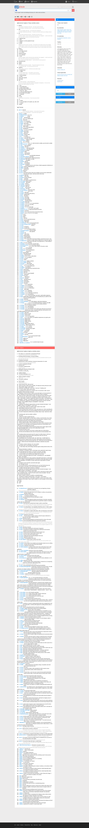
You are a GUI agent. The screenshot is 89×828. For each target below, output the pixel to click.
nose (20, 170)
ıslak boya (26, 175)
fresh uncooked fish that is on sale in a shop (31, 645)
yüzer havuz (27, 233)
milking (21, 167)
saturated (61, 29)
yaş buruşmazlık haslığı (35, 335)
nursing (21, 538)
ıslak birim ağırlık (32, 230)
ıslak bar (27, 140)
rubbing (21, 285)
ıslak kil (24, 215)
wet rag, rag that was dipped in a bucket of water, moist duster (36, 626)
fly (20, 136)
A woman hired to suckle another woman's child (32, 533)
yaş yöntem (32, 316)
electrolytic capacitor (24, 156)
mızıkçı (28, 116)
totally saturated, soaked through (32, 712)
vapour (21, 330)
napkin (21, 123)
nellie (21, 664)
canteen (21, 621)
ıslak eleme (28, 182)
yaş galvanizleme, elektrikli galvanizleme (32, 157)
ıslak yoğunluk (32, 231)
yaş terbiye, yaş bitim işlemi (33, 243)
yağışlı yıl (25, 339)
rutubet (21, 100)
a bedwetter (24, 780)
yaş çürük (26, 283)
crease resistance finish (25, 224)
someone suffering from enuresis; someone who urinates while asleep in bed (37, 785)
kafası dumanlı (24, 51)
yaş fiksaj (29, 285)
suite (20, 127)
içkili (20, 39)
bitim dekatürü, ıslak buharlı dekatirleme (39, 301)
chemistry (22, 499)
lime (21, 251)
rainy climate (26, 625)
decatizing (22, 150)
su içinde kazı (26, 227)
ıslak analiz (27, 205)
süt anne (26, 258)
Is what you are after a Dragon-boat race (26, 416)
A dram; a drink (22, 402)
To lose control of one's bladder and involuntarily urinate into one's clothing (38, 543)
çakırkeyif (23, 54)
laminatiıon (22, 250)
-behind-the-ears (23, 571)
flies (20, 518)
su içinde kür (26, 226)
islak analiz (27, 202)
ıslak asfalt (31, 206)
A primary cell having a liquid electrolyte (30, 624)
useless (68, 30)
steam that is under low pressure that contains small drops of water (38, 691)
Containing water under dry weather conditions (28, 414)
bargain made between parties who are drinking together (35, 608)
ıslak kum (29, 124)
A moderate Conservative (23, 360)
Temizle (69, 93)
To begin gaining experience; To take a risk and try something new (39, 734)
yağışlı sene (30, 337)
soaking (21, 748)
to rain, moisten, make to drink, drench (27, 389)
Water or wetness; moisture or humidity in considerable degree (31, 475)
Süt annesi (26, 195)
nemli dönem (31, 287)
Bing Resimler (59, 81)
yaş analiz (32, 204)
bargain (21, 608)
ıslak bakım (33, 224)
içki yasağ (21, 79)
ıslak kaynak (30, 333)
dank (58, 33)
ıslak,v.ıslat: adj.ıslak (23, 77)
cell (20, 214)
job (20, 520)
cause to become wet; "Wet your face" (26, 384)
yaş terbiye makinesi (36, 245)
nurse (21, 137)
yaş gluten (28, 121)
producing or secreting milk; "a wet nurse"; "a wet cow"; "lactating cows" (32, 388)
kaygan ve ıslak (29, 139)
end (20, 515)
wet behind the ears (60, 31)
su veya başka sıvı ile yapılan (24, 92)
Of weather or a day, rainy (23, 370)
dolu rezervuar (28, 187)
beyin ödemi (26, 132)
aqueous (66, 31)
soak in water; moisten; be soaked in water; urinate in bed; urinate (32, 406)
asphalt (21, 207)
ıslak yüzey (27, 312)
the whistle (22, 188)
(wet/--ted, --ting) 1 (23, 90)
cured (21, 225)
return (21, 180)
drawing (21, 151)
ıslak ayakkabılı (28, 199)
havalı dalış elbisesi (30, 127)
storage (21, 302)
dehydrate (59, 39)
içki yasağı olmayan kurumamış (25, 89)
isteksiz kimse (22, 70)
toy (31, 114)
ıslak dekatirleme (29, 149)
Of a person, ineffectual (23, 379)
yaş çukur (26, 275)
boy (20, 495)
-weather (21, 574)
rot (20, 284)
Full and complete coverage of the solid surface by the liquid (34, 802)
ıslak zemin (25, 119)
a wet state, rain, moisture (30, 761)
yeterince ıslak (27, 134)
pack (21, 269)
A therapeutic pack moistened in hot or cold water (36, 678)
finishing (22, 243)
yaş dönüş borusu (27, 279)
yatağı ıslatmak (27, 318)
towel (21, 191)
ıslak (19, 29)
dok (25, 232)
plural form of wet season (29, 545)
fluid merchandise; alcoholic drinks (30, 654)
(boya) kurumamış (22, 53)
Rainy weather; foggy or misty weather (26, 386)
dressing (21, 154)
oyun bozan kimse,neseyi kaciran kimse (35, 211)
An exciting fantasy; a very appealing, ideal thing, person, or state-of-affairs (38, 506)
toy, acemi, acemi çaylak (34, 208)
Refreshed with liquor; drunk (24, 429)
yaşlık (20, 95)
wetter (20, 753)
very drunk (21, 415)
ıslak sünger (26, 289)
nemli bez (25, 218)
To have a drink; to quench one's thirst (33, 539)
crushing (21, 147)
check (21, 498)
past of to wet (25, 778)
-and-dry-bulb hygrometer (25, 566)
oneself (21, 263)
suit (20, 126)
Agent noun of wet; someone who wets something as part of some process (36, 754)
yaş (19, 33)
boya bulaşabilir (31, 273)
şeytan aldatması (27, 237)
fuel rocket (22, 246)
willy (20, 561)
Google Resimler (60, 80)
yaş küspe (26, 178)
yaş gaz (30, 247)
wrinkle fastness (23, 336)
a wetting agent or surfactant (27, 781)
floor (20, 120)
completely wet (33, 711)
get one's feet (22, 734)
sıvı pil (24, 214)
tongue (21, 326)
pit (20, 276)
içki (20, 85)
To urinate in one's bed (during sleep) (34, 556)
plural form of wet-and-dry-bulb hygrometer (40, 570)
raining (68, 29)
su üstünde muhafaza (32, 305)
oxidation (22, 267)
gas (20, 247)
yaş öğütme (28, 160)
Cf (24, 670)
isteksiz (21, 103)
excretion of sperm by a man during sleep (32, 641)
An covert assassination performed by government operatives (34, 520)
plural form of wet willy (28, 560)
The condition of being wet (28, 752)
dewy (60, 33)
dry (57, 37)
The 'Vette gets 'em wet (23, 464)
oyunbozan (27, 210)
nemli (21, 43)
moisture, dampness (28, 764)
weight (21, 130)
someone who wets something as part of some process (32, 789)
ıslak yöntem (33, 256)
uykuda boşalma (27, 236)
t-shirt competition (23, 546)
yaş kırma (26, 146)
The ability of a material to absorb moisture (31, 799)
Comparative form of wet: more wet (30, 753)
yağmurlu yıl (25, 338)
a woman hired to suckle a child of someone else (33, 669)
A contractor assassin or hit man (31, 495)
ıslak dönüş (26, 280)
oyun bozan (26, 130)
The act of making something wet (29, 757)
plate (21, 680)
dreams (21, 514)
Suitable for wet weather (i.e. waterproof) (32, 573)
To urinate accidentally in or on (25, 374)
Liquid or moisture (22, 372)
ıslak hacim (27, 192)
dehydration (65, 37)
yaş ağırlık (30, 129)
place (21, 176)
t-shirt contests (23, 555)
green (71, 30)
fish (20, 645)
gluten (21, 121)
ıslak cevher (31, 264)
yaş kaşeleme (27, 162)
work (20, 565)
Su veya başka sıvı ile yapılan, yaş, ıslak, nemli (30, 101)
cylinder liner (22, 149)
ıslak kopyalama (27, 145)
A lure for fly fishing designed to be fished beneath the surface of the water (37, 519)
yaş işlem (30, 327)
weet (20, 482)
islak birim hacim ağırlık (30, 328)
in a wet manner (26, 762)
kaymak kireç (28, 251)
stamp (21, 291)
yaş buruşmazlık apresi (34, 222)
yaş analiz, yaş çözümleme (29, 138)
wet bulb (68, 74)
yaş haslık (31, 156)
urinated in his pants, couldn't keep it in (32, 656)
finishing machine (23, 245)
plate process (22, 686)
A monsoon (27, 663)
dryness (69, 37)
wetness (20, 113)
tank (20, 128)
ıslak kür (32, 225)
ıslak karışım (26, 168)
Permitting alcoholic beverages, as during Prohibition (28, 356)
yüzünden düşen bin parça (38, 341)
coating (21, 221)
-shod (21, 200)
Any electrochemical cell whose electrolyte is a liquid (32, 497)
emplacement (22, 240)
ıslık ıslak (27, 188)
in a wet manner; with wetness (28, 763)
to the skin (22, 325)
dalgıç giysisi (25, 340)
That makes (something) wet (28, 756)
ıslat (21, 56)
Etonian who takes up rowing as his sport (32, 620)
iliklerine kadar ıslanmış (29, 323)
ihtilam (25, 151)
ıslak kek (29, 144)
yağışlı (21, 71)
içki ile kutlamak (23, 75)
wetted (20, 778)
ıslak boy (26, 183)
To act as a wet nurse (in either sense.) (30, 534)
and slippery (22, 140)
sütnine (24, 171)
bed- (20, 733)
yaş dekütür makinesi (31, 229)
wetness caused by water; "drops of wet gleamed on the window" (31, 421)
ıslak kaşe (30, 290)
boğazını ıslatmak (30, 260)
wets (20, 775)
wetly (20, 762)
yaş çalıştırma (30, 294)
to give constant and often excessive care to (32, 598)
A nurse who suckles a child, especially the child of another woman (36, 668)
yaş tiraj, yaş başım (28, 177)
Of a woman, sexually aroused (24, 366)
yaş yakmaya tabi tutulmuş (30, 193)
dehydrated (61, 37)
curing (21, 228)
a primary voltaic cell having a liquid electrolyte (33, 623)
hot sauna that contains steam (29, 690)
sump (21, 187)
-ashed (21, 193)
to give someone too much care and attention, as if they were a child (37, 717)
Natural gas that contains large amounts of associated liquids (34, 651)
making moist (26, 792)
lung (21, 658)
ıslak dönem (26, 274)
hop (20, 248)
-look (21, 195)
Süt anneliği (27, 198)
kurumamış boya (22, 61)
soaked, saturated (33, 710)
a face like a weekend (24, 342)
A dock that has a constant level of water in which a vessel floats (35, 503)
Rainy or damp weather (29, 750)
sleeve (21, 287)
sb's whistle (22, 181)
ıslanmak (24, 109)
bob (20, 620)
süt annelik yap (27, 137)
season (21, 544)
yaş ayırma (27, 184)
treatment (22, 327)
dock (21, 234)
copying (21, 146)
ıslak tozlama (27, 154)
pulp (20, 178)
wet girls (61, 75)
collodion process (23, 628)
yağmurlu (20, 67)
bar (20, 141)
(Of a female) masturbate (34, 592)
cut (20, 229)
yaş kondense (26, 281)
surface (21, 312)
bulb (20, 117)
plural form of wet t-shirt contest (33, 555)
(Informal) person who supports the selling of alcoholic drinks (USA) (33, 452)
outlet (21, 266)
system (21, 316)
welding (21, 333)
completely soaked (28, 708)
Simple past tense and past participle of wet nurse (33, 535)
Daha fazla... (60, 93)
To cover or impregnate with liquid (24, 363)
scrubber (21, 183)
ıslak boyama (26, 220)
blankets (21, 494)
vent (21, 331)
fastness (21, 157)
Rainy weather (21, 381)
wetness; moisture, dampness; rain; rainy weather (29, 444)
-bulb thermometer (23, 713)
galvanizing (22, 159)
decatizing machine (24, 230)
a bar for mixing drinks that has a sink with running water (33, 607)
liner (20, 165)
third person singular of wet (27, 777)
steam (21, 300)
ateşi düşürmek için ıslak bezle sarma (32, 268)
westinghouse (25, 128)
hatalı (21, 76)
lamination (22, 164)
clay (21, 216)
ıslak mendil (26, 123)
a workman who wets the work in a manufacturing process (33, 783)
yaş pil (36, 213)
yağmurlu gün (30, 118)
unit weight (22, 328)
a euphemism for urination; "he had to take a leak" (32, 804)
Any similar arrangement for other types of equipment (33, 528)
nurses (21, 537)
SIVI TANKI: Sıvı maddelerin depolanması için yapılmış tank (39, 317)
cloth (21, 219)
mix (20, 169)
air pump (22, 201)
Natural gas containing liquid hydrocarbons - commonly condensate (36, 650)
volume (21, 192)
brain (21, 132)
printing (21, 177)
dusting (21, 155)
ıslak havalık (26, 330)
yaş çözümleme (36, 203)
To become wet (21, 365)
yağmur (20, 63)
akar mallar (29, 122)
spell (21, 289)
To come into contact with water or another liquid (32, 741)
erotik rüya (26, 133)
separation (22, 185)
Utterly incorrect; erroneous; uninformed (30, 728)
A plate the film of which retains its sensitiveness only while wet (35, 680)
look (21, 657)
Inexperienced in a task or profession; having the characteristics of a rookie (32, 361)
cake (20, 145)
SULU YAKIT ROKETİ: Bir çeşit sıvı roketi (40, 246)
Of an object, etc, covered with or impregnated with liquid (29, 353)
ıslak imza (27, 186)
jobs (20, 527)
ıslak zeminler (27, 314)
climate (21, 625)
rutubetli (20, 104)
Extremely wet (27, 748)
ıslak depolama (31, 306)
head (20, 162)
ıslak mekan (26, 176)
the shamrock (22, 557)
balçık (24, 216)
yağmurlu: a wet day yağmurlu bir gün (27, 40)
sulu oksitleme (28, 267)
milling (21, 257)
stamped (21, 294)
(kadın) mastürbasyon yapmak (35, 594)
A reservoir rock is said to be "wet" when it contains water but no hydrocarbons (34, 430)
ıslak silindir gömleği (30, 148)
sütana (25, 259)
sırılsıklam (27, 322)
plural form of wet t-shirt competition (36, 550)
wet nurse (62, 74)
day (20, 118)
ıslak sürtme (30, 284)
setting (21, 286)
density (21, 231)
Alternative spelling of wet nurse (34, 572)
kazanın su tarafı (28, 313)
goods (21, 122)
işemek (20, 62)
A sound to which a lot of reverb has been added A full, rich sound (31, 454)
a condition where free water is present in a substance (29, 467)
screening (22, 182)
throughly (22, 711)
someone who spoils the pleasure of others (33, 616)
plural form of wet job (27, 527)
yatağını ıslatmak (28, 321)
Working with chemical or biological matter (26, 369)
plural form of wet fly (26, 518)
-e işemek (21, 49)
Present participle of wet (27, 759)
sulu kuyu (26, 334)
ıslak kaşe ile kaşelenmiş (33, 292)
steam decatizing (23, 301)
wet (64, 69)
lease (21, 528)
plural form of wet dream (28, 514)
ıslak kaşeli (30, 291)
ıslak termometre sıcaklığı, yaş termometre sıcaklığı (42, 143)
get (20, 109)
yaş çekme (27, 150)
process (21, 277)
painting (21, 175)
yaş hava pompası (28, 200)
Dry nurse (26, 667)
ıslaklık (21, 42)
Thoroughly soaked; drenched (28, 726)
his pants (22, 656)
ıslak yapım (27, 221)
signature (22, 186)
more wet (24, 784)
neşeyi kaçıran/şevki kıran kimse (35, 209)
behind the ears (23, 114)
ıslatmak (20, 25)
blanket (21, 116)
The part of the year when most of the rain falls (33, 544)
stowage (21, 307)
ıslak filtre (30, 242)
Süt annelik (27, 197)
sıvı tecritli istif (30, 307)
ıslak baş (26, 161)
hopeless (64, 30)
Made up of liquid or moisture (24, 376)
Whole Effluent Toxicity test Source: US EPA (27, 408)
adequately (22, 722)
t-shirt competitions (23, 550)
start (21, 295)
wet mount (65, 75)
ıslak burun (25, 170)
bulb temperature (23, 143)
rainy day (24, 576)
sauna (21, 690)
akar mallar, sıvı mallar (30, 159)
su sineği (26, 135)
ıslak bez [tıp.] (26, 269)
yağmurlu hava (22, 38)
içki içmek (29, 262)
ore (20, 265)
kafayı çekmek (28, 181)
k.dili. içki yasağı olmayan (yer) (26, 91)
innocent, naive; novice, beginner (34, 609)
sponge (21, 290)
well (21, 335)
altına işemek (29, 263)
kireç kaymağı (25, 252)
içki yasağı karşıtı (23, 86)
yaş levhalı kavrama (31, 219)
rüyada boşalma (26, 235)
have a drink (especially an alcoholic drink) (35, 677)
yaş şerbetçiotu (29, 248)
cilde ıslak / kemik (31, 189)
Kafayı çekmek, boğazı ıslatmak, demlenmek (37, 593)
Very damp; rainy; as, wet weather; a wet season (28, 445)
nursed (21, 535)
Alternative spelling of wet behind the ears (40, 571)
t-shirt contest (22, 551)
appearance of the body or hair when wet (33, 657)
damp (58, 29)
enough (21, 135)
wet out (65, 74)
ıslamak (19, 48)
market (21, 166)
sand (20, 125)
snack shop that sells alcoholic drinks (32, 621)
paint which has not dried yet (29, 679)
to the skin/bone (23, 190)
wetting (20, 756)
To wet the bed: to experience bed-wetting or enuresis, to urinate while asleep (37, 733)
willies (21, 560)
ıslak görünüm (26, 194)
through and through (24, 710)
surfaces (21, 315)
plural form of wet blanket (29, 494)
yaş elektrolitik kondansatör (35, 155)
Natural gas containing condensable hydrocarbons (32, 648)
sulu (21, 96)
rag (20, 279)
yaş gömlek (27, 164)
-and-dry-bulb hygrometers (25, 570)
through (21, 322)
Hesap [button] (68, 1)
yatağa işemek (27, 319)
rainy (70, 29)
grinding (21, 161)
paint (21, 271)
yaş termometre (27, 117)
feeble (61, 30)
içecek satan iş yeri (30, 265)
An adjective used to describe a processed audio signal (29, 462)
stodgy (20, 481)
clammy (69, 31)
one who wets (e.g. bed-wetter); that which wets (33, 779)
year (21, 337)
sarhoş (23, 52)
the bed (21, 318)
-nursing (21, 197)
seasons (21, 545)
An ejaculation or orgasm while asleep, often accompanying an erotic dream (38, 510)
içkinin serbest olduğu (24, 87)
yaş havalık (25, 332)
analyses (22, 202)
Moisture (25, 751)
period (21, 275)
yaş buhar (29, 300)
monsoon (22, 663)
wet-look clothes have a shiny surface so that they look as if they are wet (37, 716)
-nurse (21, 196)
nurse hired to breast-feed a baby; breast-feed (32, 675)
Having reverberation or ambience (25, 449)
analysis (21, 138)
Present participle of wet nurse (30, 538)
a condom (25, 498)
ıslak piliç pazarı (27, 254)
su (19, 99)
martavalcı (22, 94)
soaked (65, 29)
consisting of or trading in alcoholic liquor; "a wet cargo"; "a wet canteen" (32, 476)
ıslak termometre (26, 141)
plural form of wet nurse (28, 536)
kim (19, 80)
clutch (21, 220)
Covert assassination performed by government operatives (34, 565)
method (21, 256)
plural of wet (24, 775)
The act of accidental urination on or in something (32, 758)
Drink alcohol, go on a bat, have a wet (36, 596)
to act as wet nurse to (30, 597)
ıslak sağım (26, 167)
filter (21, 242)
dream (21, 133)
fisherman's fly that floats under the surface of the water (33, 646)
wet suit (58, 74)
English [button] (75, 1)
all (20, 726)
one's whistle (22, 261)
